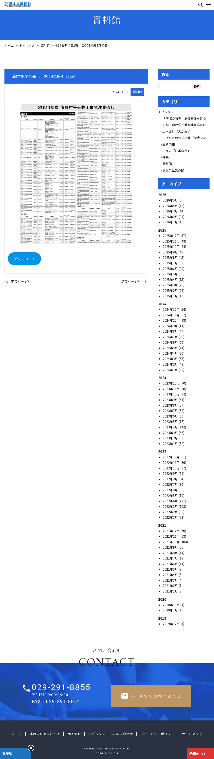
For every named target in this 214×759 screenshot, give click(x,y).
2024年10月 (171, 320)
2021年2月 (171, 585)
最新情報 (170, 144)
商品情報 (74, 734)
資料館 (45, 45)
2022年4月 (171, 501)
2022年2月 (171, 512)
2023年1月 (171, 443)
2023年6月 (171, 416)
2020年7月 (171, 610)
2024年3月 (171, 358)
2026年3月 (171, 211)
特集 (165, 157)
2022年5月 (171, 495)
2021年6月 (171, 564)
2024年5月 (171, 348)
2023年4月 (171, 427)
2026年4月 (171, 206)
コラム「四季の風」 (176, 150)
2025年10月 (171, 246)
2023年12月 (171, 383)
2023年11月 (171, 389)
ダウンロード (24, 258)
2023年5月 (171, 421)
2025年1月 (171, 296)
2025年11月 (171, 241)
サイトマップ (192, 734)
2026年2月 (171, 216)
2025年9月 (171, 252)
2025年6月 (171, 268)
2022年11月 (171, 462)
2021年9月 (171, 547)
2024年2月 (171, 364)
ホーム (9, 45)
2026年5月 (171, 200)
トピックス (27, 45)
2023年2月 (171, 438)
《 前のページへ (17, 281)
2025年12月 (171, 235)
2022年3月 (171, 506)
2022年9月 (171, 473)
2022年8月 (171, 479)
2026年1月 (171, 222)
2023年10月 (171, 394)
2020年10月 (171, 605)
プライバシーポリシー (157, 734)
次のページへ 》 (134, 281)
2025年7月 (171, 263)
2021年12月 (171, 531)
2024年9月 (171, 326)
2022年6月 (171, 490)
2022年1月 (171, 517)
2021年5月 (171, 569)
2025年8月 (171, 257)
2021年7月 (171, 558)
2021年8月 (171, 553)
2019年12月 (171, 623)
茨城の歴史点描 (173, 170)
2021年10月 (171, 542)
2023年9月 (171, 399)
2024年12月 (171, 309)
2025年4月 (171, 279)
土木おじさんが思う (176, 131)
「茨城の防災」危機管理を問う (184, 118)
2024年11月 (171, 315)
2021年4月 (171, 574)
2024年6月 (171, 342)
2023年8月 (171, 405)
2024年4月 (171, 353)
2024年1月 (171, 370)
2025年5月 (171, 274)
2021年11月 (171, 536)
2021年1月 (171, 591)
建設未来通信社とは (45, 734)
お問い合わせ (123, 734)
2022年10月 (171, 468)
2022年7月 (171, 484)
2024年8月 (171, 331)
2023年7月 (171, 410)
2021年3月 (171, 580)
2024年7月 (171, 337)
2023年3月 (171, 432)
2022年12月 (171, 457)
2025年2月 (171, 290)
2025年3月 (171, 285)
